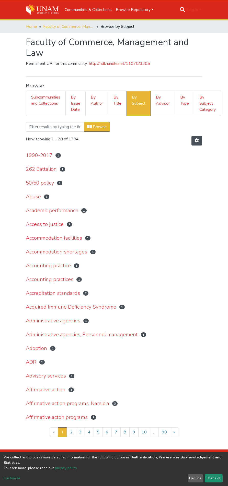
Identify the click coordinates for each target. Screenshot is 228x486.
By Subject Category (207, 103)
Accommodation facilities (54, 238)
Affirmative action (45, 389)
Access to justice (45, 224)
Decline (195, 478)
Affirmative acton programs (57, 417)
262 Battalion (41, 169)
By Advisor (163, 100)
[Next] (174, 432)
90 (164, 432)
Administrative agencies (53, 320)
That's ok (213, 478)
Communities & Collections (88, 10)
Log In (192, 10)
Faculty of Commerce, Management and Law (68, 26)
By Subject (138, 100)
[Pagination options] (196, 140)
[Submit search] (182, 9)
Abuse (33, 196)
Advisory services (46, 375)
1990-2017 (39, 155)
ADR (31, 362)
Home (31, 26)
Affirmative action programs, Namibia (67, 403)
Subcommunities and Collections (45, 100)
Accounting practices (49, 279)
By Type (184, 100)
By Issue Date (75, 103)
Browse (97, 127)
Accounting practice (48, 265)
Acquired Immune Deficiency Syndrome (71, 306)
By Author (97, 100)
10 (144, 432)
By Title (117, 100)
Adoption (36, 348)
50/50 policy (40, 182)
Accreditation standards (53, 293)
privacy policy (66, 468)
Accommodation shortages (56, 251)
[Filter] (55, 127)
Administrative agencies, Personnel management (82, 334)
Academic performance (52, 210)
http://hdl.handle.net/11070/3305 (119, 63)
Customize (12, 478)
